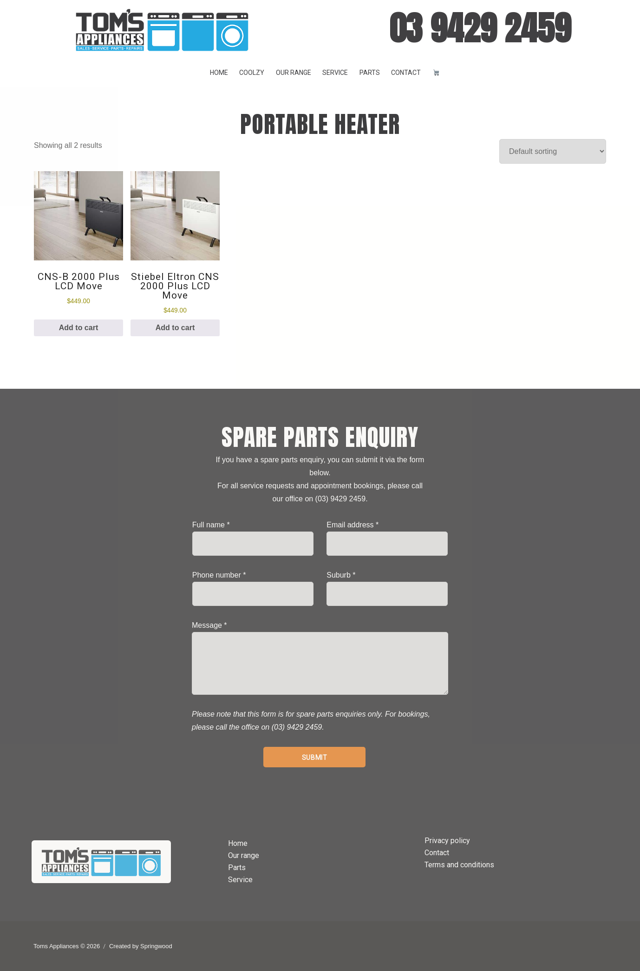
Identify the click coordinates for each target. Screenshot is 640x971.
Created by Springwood (140, 946)
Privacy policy (447, 840)
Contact (406, 72)
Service (335, 72)
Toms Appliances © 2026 (66, 946)
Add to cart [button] (78, 328)
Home (219, 72)
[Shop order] (552, 151)
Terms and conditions (459, 864)
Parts (369, 72)
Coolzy (251, 72)
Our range (293, 72)
